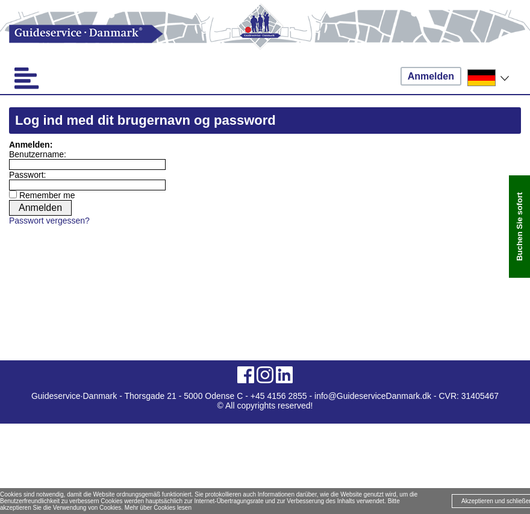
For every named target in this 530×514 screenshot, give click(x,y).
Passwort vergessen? (49, 220)
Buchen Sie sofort (519, 226)
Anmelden (431, 76)
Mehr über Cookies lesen (158, 507)
